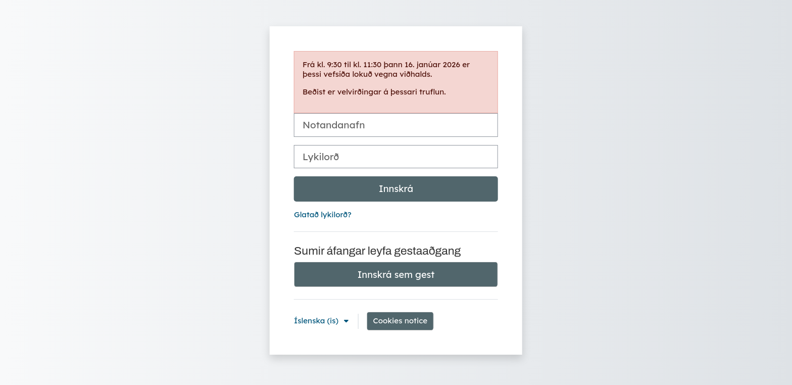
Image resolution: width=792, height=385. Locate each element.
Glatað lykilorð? (323, 214)
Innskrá (396, 189)
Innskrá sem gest (396, 274)
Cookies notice (400, 320)
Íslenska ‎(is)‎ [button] (317, 320)
